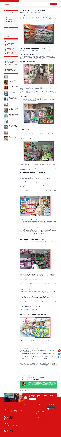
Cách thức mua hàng (39, 417)
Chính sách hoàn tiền (39, 410)
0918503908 (11, 44)
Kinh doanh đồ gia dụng (26, 375)
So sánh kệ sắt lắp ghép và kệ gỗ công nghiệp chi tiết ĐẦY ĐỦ (13, 115)
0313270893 (8, 409)
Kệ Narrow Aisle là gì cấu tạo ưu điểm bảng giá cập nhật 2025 (13, 131)
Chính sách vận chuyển (9, 17)
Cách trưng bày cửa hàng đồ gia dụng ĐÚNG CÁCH (13, 137)
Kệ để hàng (7, 30)
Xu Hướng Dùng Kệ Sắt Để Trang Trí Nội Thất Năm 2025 (13, 109)
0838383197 (11, 49)
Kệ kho (6, 34)
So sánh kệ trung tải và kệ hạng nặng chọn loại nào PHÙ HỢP (10, 70)
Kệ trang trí (7, 36)
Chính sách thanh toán (40, 416)
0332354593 (11, 43)
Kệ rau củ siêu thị (25, 371)
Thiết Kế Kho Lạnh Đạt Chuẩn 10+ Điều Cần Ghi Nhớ (11, 59)
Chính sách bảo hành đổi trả (9, 15)
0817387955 (12, 53)
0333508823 (11, 48)
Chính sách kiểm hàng (9, 12)
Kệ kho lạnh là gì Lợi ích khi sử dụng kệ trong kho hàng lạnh (11, 62)
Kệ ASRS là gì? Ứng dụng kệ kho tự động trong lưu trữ (11, 65)
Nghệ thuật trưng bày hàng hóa (47, 128)
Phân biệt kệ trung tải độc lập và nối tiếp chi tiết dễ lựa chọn (13, 103)
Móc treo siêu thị (25, 373)
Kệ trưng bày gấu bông (26, 379)
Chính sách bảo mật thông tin (10, 21)
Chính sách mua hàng (8, 19)
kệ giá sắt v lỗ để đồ (24, 56)
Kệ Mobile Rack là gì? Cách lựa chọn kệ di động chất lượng (10, 67)
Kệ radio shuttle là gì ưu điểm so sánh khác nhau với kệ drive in (13, 126)
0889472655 (11, 52)
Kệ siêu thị (7, 32)
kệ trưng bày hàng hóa (36, 359)
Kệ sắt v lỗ (22, 406)
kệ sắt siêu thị (37, 296)
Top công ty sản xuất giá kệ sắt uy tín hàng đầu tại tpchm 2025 (13, 120)
